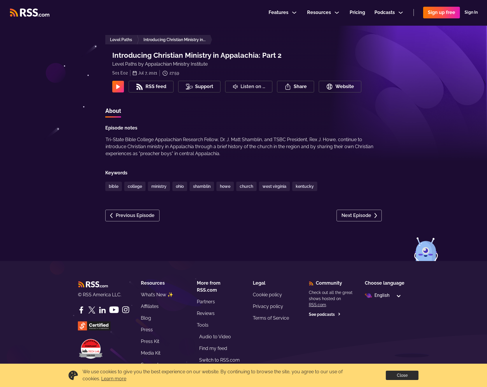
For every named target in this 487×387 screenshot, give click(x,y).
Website (340, 86)
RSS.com (317, 304)
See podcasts (325, 314)
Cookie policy (267, 294)
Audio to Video (215, 336)
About (113, 110)
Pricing (357, 12)
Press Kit (150, 341)
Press (147, 329)
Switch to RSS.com (219, 360)
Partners (206, 301)
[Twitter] (91, 310)
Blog (146, 318)
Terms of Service (271, 318)
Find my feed (213, 348)
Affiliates (150, 306)
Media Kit (150, 353)
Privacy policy (268, 306)
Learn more (113, 378)
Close (402, 375)
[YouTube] (114, 309)
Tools (203, 325)
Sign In (471, 12)
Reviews (206, 313)
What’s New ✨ (157, 294)
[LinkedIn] (102, 310)
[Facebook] (81, 310)
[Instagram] (125, 309)
